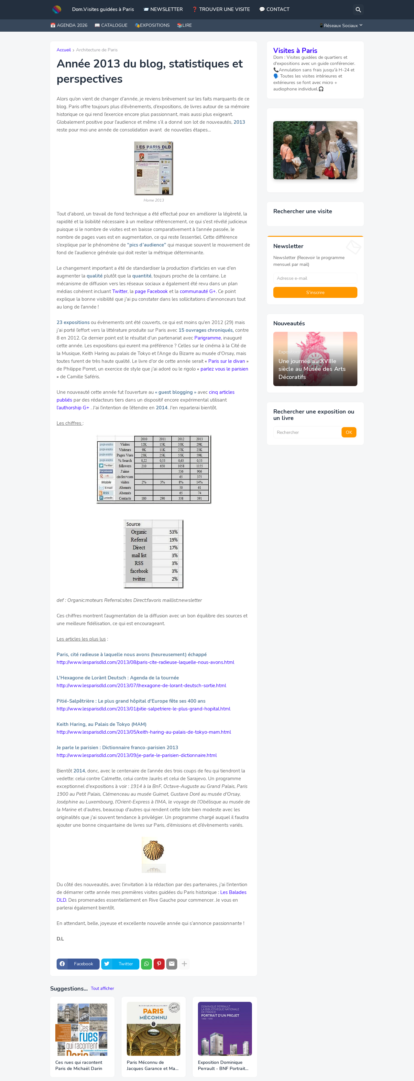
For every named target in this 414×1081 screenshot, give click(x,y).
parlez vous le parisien (224, 369)
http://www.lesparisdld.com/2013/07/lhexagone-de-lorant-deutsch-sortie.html (141, 685)
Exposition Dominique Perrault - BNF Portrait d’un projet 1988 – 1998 (222, 1066)
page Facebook (151, 291)
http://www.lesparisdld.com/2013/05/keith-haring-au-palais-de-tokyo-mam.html (144, 732)
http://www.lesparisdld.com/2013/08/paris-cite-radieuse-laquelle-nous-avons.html (145, 662)
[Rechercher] (358, 9)
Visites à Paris (295, 50)
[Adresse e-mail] (315, 278)
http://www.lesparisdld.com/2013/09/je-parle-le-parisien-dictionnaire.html (137, 755)
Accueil (64, 50)
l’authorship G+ (73, 407)
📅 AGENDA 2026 (68, 25)
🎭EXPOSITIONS (152, 25)
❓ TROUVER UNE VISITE (221, 9)
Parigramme (207, 338)
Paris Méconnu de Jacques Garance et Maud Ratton (153, 1066)
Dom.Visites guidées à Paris (103, 9)
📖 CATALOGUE (110, 25)
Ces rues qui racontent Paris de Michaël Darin (78, 1066)
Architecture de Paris (97, 50)
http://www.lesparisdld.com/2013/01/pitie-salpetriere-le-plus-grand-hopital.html (143, 709)
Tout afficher (102, 989)
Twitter (119, 291)
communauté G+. (198, 291)
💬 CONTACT (274, 9)
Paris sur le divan (226, 361)
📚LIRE (184, 25)
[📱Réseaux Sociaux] (339, 25)
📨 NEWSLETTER (163, 9)
